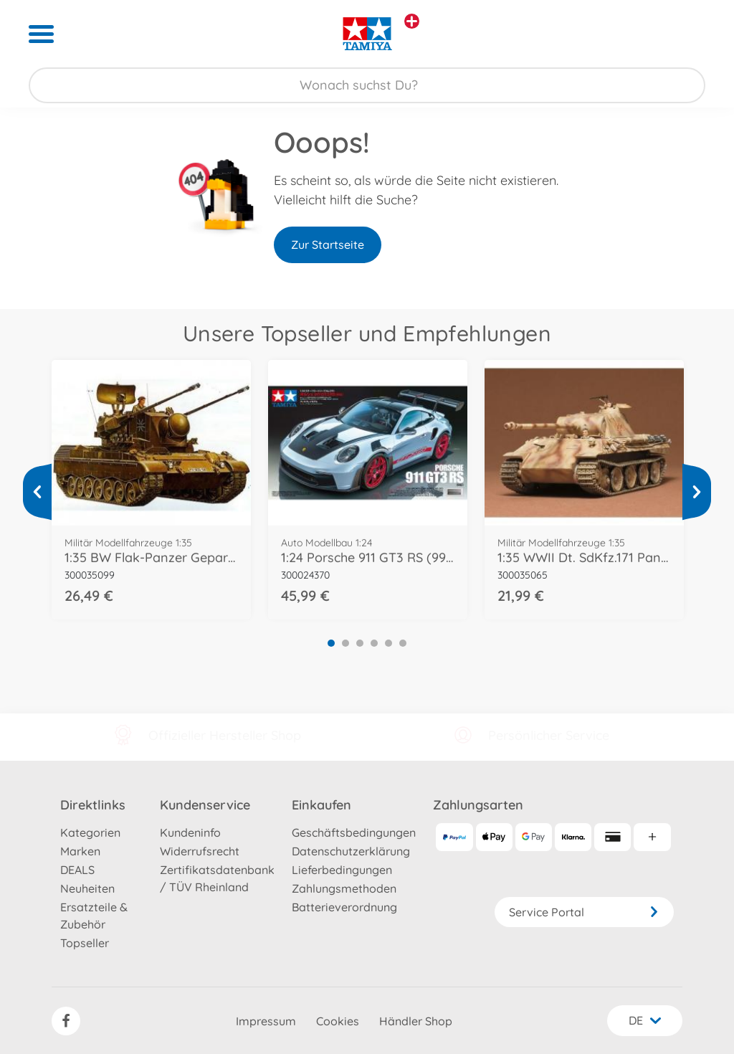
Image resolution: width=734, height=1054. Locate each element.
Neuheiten (87, 888)
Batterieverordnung (344, 907)
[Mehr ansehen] (37, 492)
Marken (80, 851)
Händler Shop (415, 1021)
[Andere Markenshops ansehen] (411, 21)
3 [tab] (359, 643)
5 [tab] (388, 643)
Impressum (266, 1021)
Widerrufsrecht (199, 851)
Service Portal (584, 912)
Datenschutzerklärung (351, 851)
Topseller (84, 943)
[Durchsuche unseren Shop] (367, 85)
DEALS (77, 870)
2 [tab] (345, 643)
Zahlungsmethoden (344, 888)
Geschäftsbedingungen (354, 832)
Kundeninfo (190, 832)
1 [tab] (331, 643)
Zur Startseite (327, 244)
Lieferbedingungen (342, 870)
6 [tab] (402, 643)
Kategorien (90, 832)
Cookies (337, 1021)
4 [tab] (374, 643)
